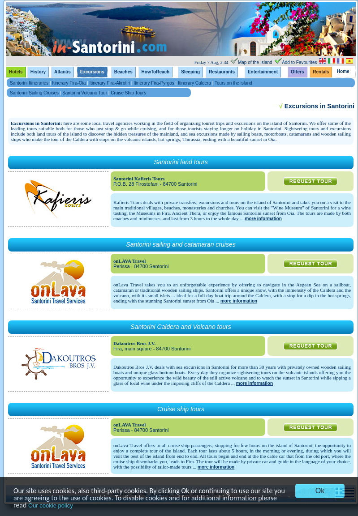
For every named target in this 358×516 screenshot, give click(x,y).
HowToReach (156, 71)
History (38, 71)
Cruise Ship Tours (128, 92)
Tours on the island (233, 83)
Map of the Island (255, 62)
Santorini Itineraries (30, 83)
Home (343, 71)
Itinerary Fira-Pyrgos (154, 83)
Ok (319, 491)
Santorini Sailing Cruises (34, 92)
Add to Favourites (299, 62)
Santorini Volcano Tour (84, 92)
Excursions (92, 71)
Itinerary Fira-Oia (69, 83)
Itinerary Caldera (194, 83)
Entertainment (263, 71)
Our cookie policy (50, 505)
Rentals (321, 71)
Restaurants (222, 71)
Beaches (123, 71)
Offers (297, 71)
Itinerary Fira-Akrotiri (110, 83)
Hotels (16, 71)
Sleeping (190, 71)
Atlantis (62, 71)
